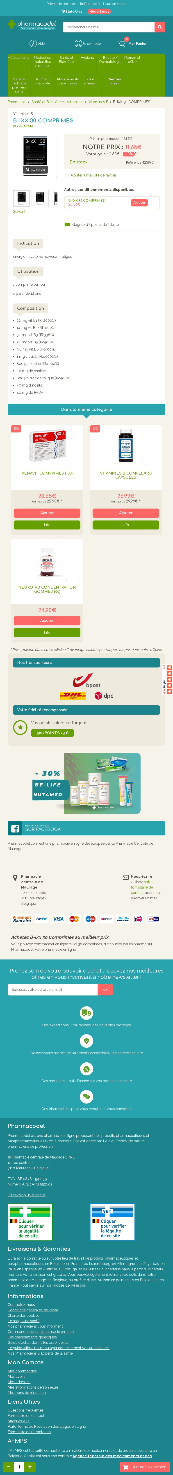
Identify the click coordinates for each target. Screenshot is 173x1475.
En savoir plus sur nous (27, 1195)
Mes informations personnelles (33, 1387)
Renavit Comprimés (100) (47, 473)
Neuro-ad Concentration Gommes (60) (47, 590)
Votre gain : (97, 154)
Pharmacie (16, 102)
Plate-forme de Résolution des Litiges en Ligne (47, 1426)
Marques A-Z (19, 1421)
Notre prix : (103, 147)
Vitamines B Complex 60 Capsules (126, 475)
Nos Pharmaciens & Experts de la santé (40, 1353)
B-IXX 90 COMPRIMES (86, 200)
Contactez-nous (21, 1305)
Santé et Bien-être (47, 102)
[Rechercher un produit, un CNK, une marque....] (160, 27)
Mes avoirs (16, 1376)
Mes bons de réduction (27, 1393)
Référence (133, 162)
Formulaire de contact (26, 1416)
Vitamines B (98, 102)
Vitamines (75, 102)
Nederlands (99, 11)
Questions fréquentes (25, 1410)
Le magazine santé (23, 1321)
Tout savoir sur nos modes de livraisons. (53, 1285)
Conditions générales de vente (33, 1310)
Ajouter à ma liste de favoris (93, 175)
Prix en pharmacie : (105, 138)
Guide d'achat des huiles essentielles (38, 1342)
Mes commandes (22, 1371)
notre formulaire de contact (142, 887)
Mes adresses (19, 1382)
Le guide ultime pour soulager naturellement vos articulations (58, 1348)
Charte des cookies (23, 1315)
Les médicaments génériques (32, 1337)
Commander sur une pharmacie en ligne (41, 1332)
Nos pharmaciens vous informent (35, 1326)
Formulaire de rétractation (29, 1432)
